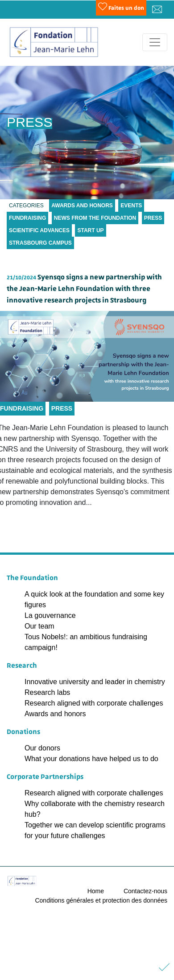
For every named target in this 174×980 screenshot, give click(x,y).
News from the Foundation (95, 218)
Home (95, 891)
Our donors (42, 748)
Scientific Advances (39, 230)
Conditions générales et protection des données (101, 900)
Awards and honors (55, 714)
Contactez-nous (145, 891)
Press (153, 218)
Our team (39, 626)
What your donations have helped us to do (91, 758)
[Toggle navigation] (154, 42)
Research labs (47, 692)
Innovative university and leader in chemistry (95, 682)
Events (131, 205)
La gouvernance (50, 615)
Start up (90, 230)
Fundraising (27, 218)
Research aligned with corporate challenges (94, 703)
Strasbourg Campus (40, 243)
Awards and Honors (82, 205)
